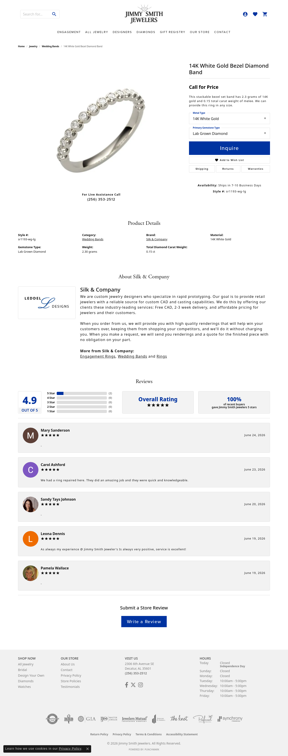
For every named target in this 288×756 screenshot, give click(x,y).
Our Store (200, 32)
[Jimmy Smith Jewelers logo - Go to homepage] (144, 14)
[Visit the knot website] (179, 719)
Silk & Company (156, 239)
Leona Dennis (53, 533)
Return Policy (99, 734)
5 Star (51, 393)
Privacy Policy (71, 675)
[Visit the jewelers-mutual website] (135, 719)
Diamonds (146, 32)
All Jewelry (96, 32)
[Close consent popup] (87, 748)
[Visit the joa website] (158, 719)
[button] (245, 14)
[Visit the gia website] (87, 719)
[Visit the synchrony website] (230, 719)
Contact (222, 32)
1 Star (51, 411)
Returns (228, 169)
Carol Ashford (53, 464)
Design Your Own (31, 675)
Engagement (69, 32)
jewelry (33, 46)
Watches (24, 687)
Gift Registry (172, 32)
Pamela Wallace (55, 568)
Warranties (256, 169)
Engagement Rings (97, 356)
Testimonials (70, 687)
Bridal (22, 670)
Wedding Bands (50, 46)
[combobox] (35, 14)
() (110, 393)
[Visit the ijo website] (108, 719)
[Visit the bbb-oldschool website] (68, 719)
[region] (101, 121)
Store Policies (71, 681)
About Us (68, 664)
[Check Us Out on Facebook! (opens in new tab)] (126, 685)
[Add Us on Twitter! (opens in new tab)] (133, 685)
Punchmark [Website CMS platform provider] (152, 749)
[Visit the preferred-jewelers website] (203, 719)
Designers (122, 32)
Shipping (202, 169)
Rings (162, 356)
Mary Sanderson (55, 430)
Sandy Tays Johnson (58, 499)
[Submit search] (54, 14)
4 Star (51, 398)
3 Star (51, 402)
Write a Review (144, 621)
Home (21, 46)
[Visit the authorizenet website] (52, 719)
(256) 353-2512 (101, 199)
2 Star (51, 407)
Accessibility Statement (182, 734)
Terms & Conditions (149, 734)
